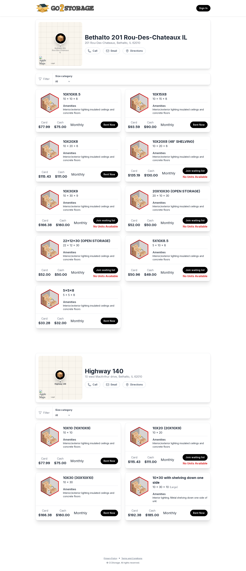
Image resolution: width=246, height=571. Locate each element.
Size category (63, 76)
